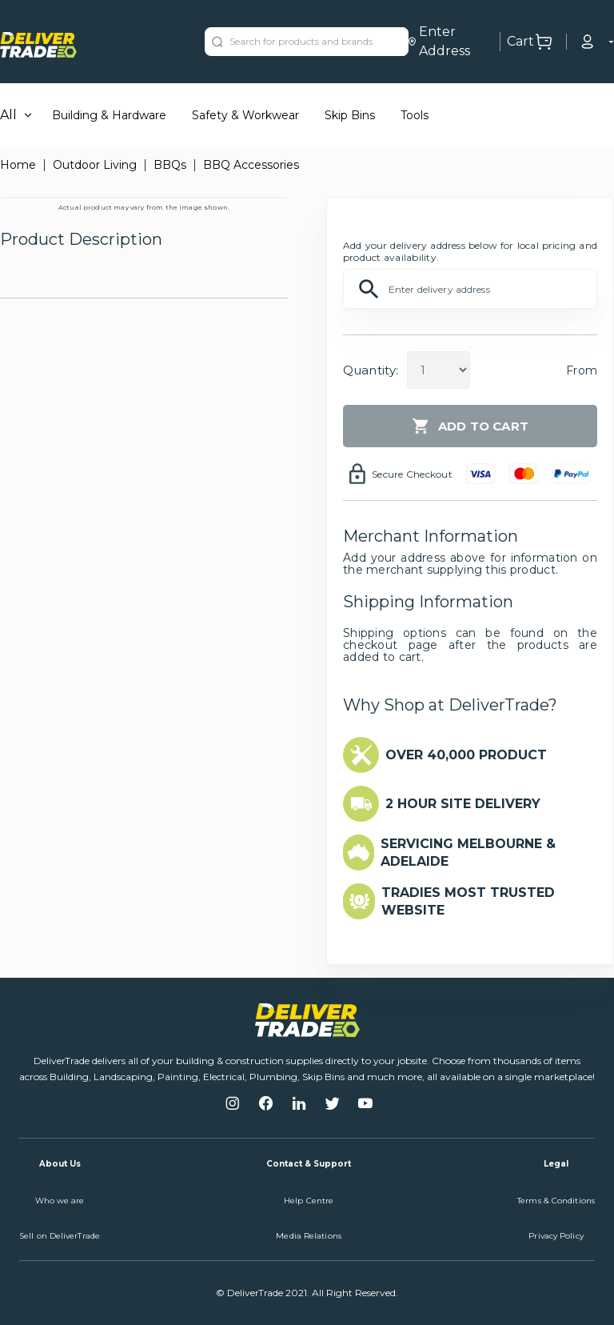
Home (18, 165)
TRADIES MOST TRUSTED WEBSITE (468, 901)
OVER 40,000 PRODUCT (466, 755)
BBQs (170, 165)
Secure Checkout (412, 474)
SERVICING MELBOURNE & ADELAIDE (468, 852)
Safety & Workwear (245, 115)
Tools (415, 115)
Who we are (60, 1200)
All (8, 114)
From (581, 370)
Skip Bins (350, 115)
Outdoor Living (95, 165)
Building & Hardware (109, 115)
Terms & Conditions (556, 1200)
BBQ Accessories (251, 165)
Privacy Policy (555, 1236)
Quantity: (370, 370)
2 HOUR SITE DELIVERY (462, 803)
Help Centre (308, 1200)
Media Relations (308, 1236)
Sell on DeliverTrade (59, 1236)
